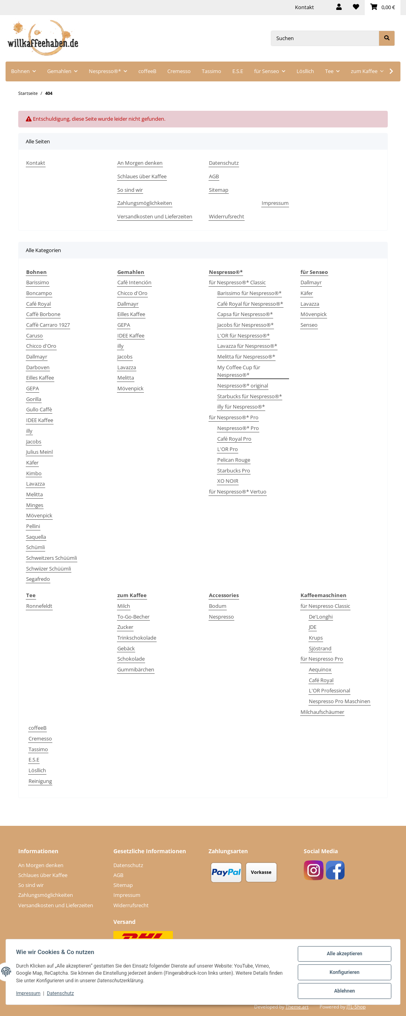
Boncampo (39, 293)
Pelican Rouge (233, 459)
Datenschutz (224, 162)
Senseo (309, 324)
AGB (214, 176)
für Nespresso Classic (325, 605)
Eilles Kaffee (40, 377)
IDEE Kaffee (39, 420)
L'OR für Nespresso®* (243, 335)
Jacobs (33, 441)
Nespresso (221, 616)
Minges (34, 505)
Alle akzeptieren (343, 955)
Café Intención (134, 282)
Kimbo (34, 473)
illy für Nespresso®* (241, 406)
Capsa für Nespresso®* (245, 314)
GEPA (32, 388)
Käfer (32, 462)
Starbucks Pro (233, 470)
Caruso (34, 335)
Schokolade (131, 658)
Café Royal (38, 303)
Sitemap (218, 189)
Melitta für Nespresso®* (246, 356)
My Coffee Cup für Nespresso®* (238, 371)
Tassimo (38, 749)
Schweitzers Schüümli (51, 557)
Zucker (125, 626)
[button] (339, 7)
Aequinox (320, 669)
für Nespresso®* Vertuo (237, 491)
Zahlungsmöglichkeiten (144, 202)
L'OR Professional (329, 690)
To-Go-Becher (133, 616)
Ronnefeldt (39, 605)
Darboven (38, 367)
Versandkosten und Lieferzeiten (154, 216)
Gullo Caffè (39, 409)
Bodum (217, 605)
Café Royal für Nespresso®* (250, 303)
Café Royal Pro (234, 438)
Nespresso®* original (242, 385)
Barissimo (37, 282)
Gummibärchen (135, 669)
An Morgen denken (140, 162)
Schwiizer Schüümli (48, 568)
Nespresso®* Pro (238, 428)
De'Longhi (321, 616)
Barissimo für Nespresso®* (249, 293)
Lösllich (37, 770)
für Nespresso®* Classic (237, 282)
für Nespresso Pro (322, 658)
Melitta (34, 494)
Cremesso (40, 738)
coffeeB (37, 727)
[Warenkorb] (382, 7)
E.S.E (34, 759)
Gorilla (33, 399)
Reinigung (40, 781)
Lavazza (35, 483)
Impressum (275, 202)
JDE (312, 626)
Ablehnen (343, 991)
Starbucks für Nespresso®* (249, 396)
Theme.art (296, 1006)
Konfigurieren (343, 973)
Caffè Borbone (43, 314)
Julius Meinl (39, 451)
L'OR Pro (227, 449)
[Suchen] (325, 38)
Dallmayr (36, 356)
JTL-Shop (356, 1006)
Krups (316, 637)
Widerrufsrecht (226, 216)
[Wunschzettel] (356, 7)
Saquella (36, 536)
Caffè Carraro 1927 (48, 324)
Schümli (35, 547)
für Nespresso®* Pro (234, 417)
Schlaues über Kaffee (142, 176)
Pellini (33, 526)
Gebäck (126, 648)
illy (29, 430)
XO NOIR (227, 480)
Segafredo (38, 578)
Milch (123, 605)
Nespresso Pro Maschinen (339, 701)
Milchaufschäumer (322, 711)
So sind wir (130, 189)
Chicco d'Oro (41, 345)
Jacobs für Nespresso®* (245, 324)
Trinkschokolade (136, 637)
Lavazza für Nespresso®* (247, 345)
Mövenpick (39, 515)
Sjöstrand (320, 648)
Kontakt (304, 7)
